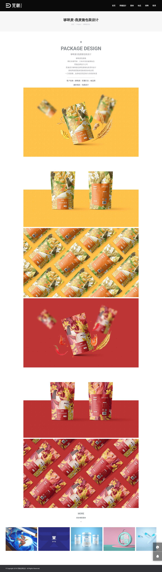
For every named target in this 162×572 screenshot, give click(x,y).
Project (78, 24)
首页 (72, 24)
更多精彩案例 (81, 518)
